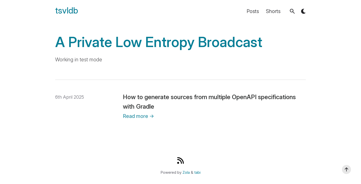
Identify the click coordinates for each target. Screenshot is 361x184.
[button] (292, 11)
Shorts (273, 11)
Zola (186, 172)
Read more (138, 116)
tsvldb (66, 11)
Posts (253, 11)
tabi (197, 172)
